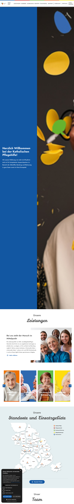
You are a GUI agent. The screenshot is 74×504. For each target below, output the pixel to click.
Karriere (23, 3)
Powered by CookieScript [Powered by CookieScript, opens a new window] (12, 501)
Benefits (37, 3)
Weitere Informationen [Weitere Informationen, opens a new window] (15, 482)
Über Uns (9, 3)
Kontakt (50, 3)
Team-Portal (43, 3)
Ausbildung (30, 3)
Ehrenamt (57, 3)
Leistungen (17, 3)
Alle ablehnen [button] (16, 496)
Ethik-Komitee (71, 3)
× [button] (20, 470)
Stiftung (64, 3)
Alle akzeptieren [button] (7, 496)
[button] (12, 499)
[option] (11, 385)
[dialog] (11, 486)
